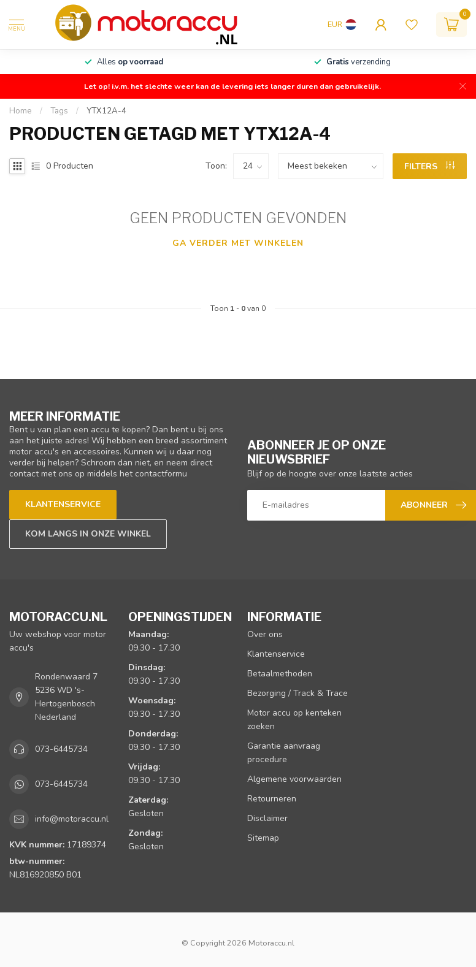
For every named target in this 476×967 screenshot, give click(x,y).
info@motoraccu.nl (72, 819)
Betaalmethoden (279, 673)
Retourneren (271, 799)
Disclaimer (267, 818)
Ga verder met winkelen (238, 243)
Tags (59, 111)
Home (20, 111)
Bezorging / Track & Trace (297, 693)
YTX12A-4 (106, 111)
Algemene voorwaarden (294, 779)
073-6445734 (61, 749)
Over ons (265, 634)
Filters (429, 166)
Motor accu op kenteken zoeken (294, 719)
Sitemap (263, 838)
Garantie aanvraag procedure (283, 752)
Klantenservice (63, 504)
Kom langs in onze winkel (88, 534)
